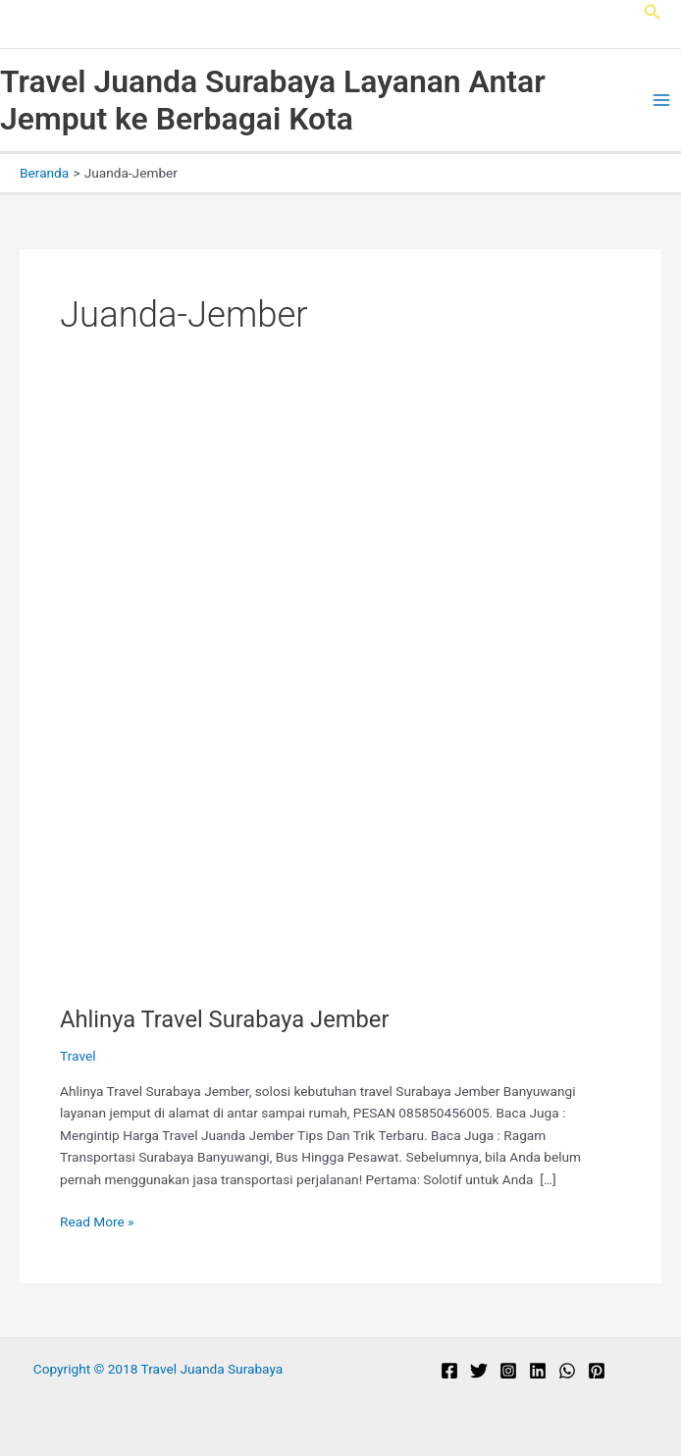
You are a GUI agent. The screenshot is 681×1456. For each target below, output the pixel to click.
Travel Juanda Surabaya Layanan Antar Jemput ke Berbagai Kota (273, 100)
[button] (652, 12)
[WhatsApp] (567, 1370)
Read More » (97, 1222)
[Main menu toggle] (662, 100)
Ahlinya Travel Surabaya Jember (224, 1019)
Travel (77, 1056)
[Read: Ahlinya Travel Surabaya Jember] (340, 703)
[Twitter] (479, 1370)
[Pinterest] (596, 1370)
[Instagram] (508, 1370)
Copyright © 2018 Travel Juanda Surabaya (158, 1369)
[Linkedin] (538, 1370)
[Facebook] (449, 1370)
